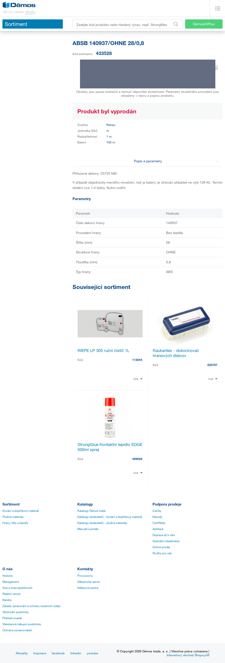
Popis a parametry (176, 161)
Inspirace (39, 653)
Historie (7, 575)
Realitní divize (11, 594)
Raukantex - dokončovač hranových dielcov (176, 353)
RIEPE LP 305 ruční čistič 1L (103, 350)
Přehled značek (12, 618)
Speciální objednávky (166, 541)
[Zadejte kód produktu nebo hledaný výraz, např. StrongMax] (127, 24)
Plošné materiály (13, 517)
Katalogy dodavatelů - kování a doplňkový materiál (109, 517)
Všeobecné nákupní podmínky (21, 624)
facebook (58, 653)
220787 (212, 365)
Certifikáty (159, 523)
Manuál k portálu (88, 529)
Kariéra (6, 600)
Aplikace (157, 529)
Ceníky (156, 511)
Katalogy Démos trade (91, 511)
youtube (92, 653)
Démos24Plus (203, 24)
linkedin (75, 653)
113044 (137, 360)
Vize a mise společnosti (17, 588)
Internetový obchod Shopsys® (188, 655)
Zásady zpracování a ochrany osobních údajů (31, 606)
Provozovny (85, 575)
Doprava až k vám (163, 535)
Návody (157, 517)
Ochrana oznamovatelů (17, 630)
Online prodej (161, 547)
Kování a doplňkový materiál (20, 511)
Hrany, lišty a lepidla (15, 523)
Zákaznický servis (88, 582)
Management (10, 582)
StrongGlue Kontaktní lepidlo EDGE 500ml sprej (110, 447)
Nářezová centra (87, 588)
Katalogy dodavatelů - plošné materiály (102, 523)
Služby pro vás (162, 553)
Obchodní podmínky (15, 612)
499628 (137, 459)
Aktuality (22, 653)
